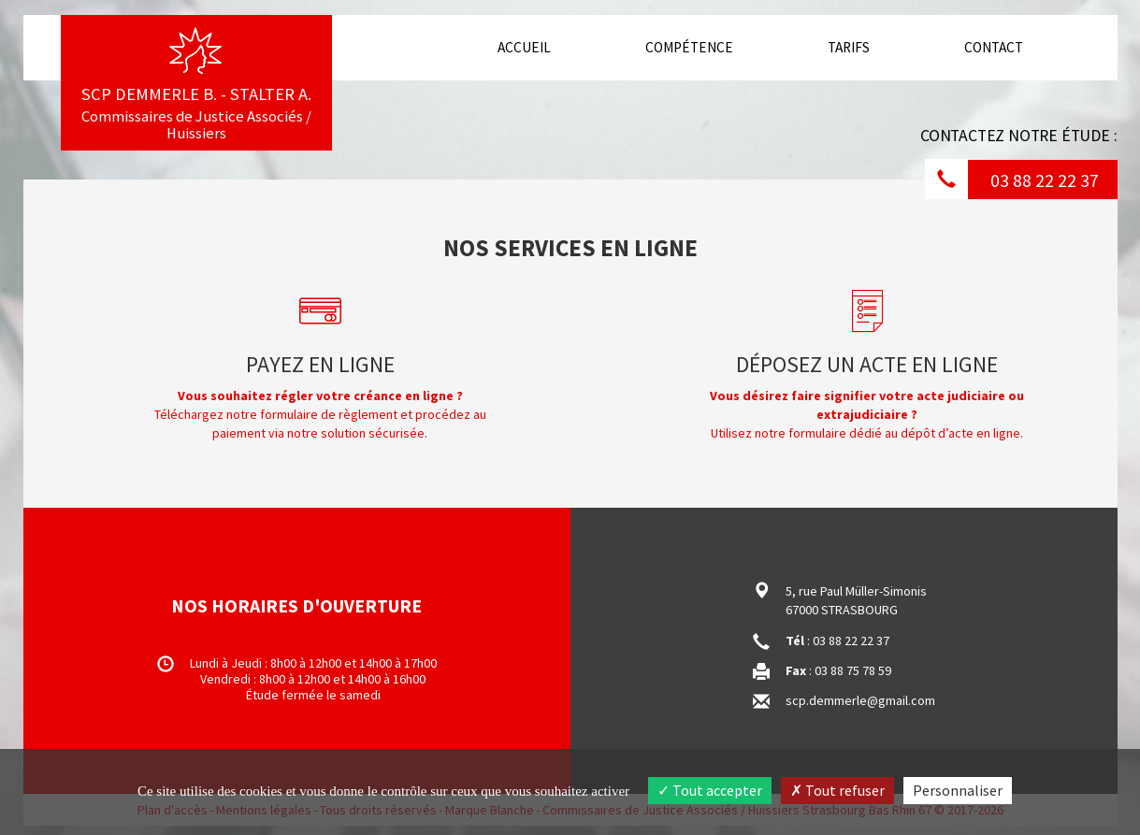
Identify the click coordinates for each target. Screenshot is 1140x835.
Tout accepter (709, 790)
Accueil (531, 46)
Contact (993, 47)
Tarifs (849, 47)
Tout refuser (837, 790)
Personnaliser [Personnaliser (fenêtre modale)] (958, 790)
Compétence (689, 47)
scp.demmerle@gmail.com (860, 700)
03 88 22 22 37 (1044, 180)
